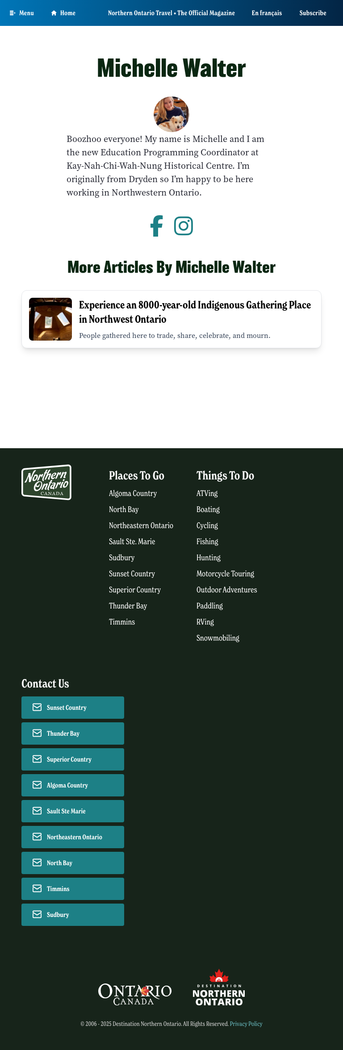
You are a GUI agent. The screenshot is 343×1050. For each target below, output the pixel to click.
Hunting (209, 557)
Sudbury (122, 557)
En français (267, 13)
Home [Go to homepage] (63, 13)
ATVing (207, 493)
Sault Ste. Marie (132, 541)
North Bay (124, 509)
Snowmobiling (218, 638)
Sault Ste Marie (66, 811)
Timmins (122, 622)
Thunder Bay (128, 606)
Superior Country (135, 590)
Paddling (210, 606)
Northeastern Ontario (141, 525)
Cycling (207, 525)
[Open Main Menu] (21, 13)
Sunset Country (132, 574)
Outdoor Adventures (227, 590)
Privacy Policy (246, 1024)
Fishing (207, 541)
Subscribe (313, 13)
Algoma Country (133, 493)
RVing (205, 622)
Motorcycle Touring (225, 574)
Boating (208, 509)
